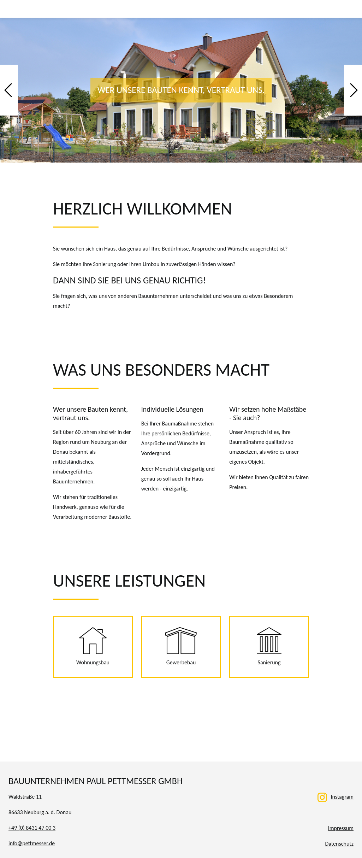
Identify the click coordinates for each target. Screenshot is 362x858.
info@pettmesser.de (31, 843)
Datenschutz (339, 843)
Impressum (341, 828)
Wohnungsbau (92, 646)
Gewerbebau (180, 646)
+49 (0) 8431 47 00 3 (31, 827)
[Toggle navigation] (348, 9)
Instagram (336, 796)
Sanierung (269, 646)
